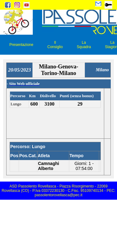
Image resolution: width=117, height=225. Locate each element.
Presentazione (21, 44)
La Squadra (84, 44)
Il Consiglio (55, 44)
